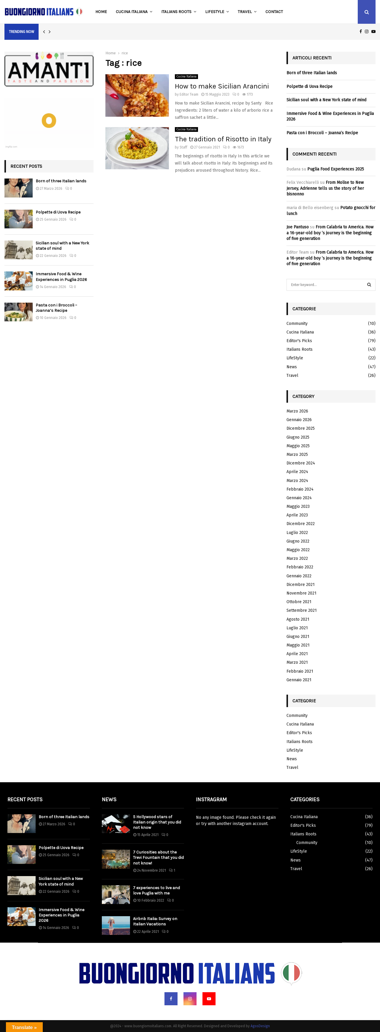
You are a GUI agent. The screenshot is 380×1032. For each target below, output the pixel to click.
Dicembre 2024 (300, 463)
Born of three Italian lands (61, 181)
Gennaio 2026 (299, 419)
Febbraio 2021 (299, 671)
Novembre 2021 (301, 593)
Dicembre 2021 (300, 584)
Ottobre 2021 (298, 601)
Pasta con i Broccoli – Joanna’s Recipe (56, 308)
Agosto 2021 (297, 619)
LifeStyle (214, 11)
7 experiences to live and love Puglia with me (156, 890)
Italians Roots (176, 11)
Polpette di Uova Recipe (58, 212)
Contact (274, 11)
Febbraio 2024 (300, 489)
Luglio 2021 (297, 627)
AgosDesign (260, 1026)
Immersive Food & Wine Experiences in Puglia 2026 (61, 276)
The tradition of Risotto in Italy (223, 139)
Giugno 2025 (297, 437)
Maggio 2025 (298, 445)
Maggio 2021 (298, 645)
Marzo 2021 (297, 662)
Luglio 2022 (297, 532)
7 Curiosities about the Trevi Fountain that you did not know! (158, 857)
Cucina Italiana (132, 11)
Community (297, 323)
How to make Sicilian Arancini (222, 86)
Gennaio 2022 (298, 576)
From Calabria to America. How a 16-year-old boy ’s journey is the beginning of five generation (329, 233)
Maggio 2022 (298, 549)
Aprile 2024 (297, 471)
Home (101, 11)
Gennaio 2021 (298, 679)
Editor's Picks (299, 340)
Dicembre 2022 (300, 523)
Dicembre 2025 (300, 428)
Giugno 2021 (297, 636)
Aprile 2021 (297, 653)
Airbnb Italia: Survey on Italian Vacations (155, 921)
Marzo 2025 (297, 454)
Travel (245, 11)
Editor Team (189, 94)
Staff (183, 147)
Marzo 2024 (297, 480)
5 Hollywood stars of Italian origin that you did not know (157, 822)
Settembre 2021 (301, 610)
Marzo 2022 (297, 558)
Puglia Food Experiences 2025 (335, 169)
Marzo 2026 (297, 411)
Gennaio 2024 (299, 497)
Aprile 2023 (297, 515)
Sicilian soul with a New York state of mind (326, 99)
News (291, 366)
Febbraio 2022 (299, 567)
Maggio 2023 (298, 506)
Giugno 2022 (297, 541)
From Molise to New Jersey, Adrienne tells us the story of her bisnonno (325, 188)
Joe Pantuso (297, 227)
